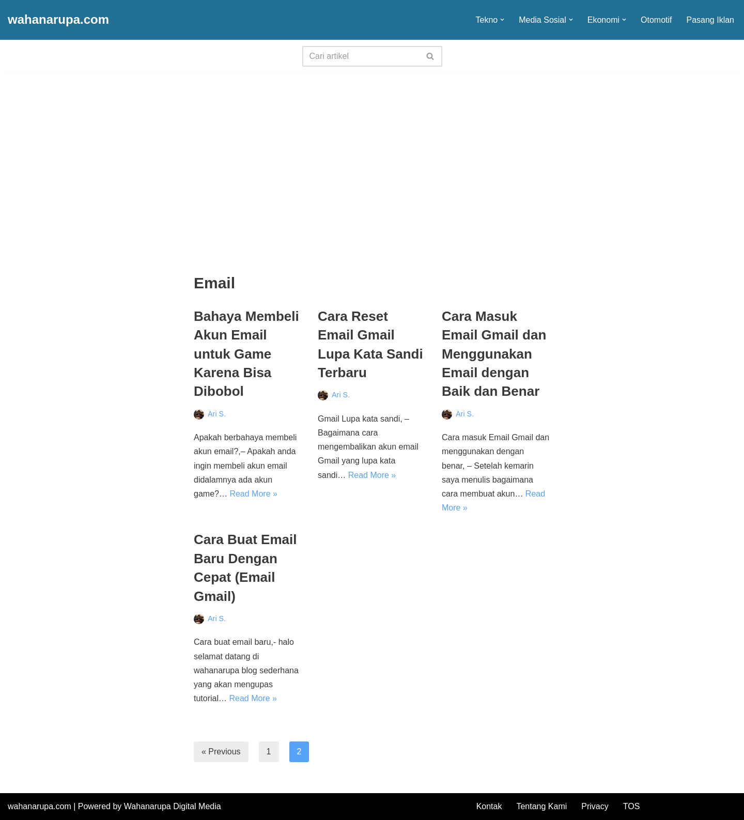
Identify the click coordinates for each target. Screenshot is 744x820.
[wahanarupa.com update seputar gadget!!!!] (58, 19)
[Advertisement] (372, 150)
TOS (631, 806)
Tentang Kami (541, 806)
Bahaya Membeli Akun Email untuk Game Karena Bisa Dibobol (246, 353)
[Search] (360, 56)
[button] (502, 20)
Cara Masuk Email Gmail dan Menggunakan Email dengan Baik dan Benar (494, 353)
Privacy (594, 806)
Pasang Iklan (710, 20)
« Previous (221, 751)
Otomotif (656, 20)
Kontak (489, 806)
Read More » (253, 493)
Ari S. (217, 414)
